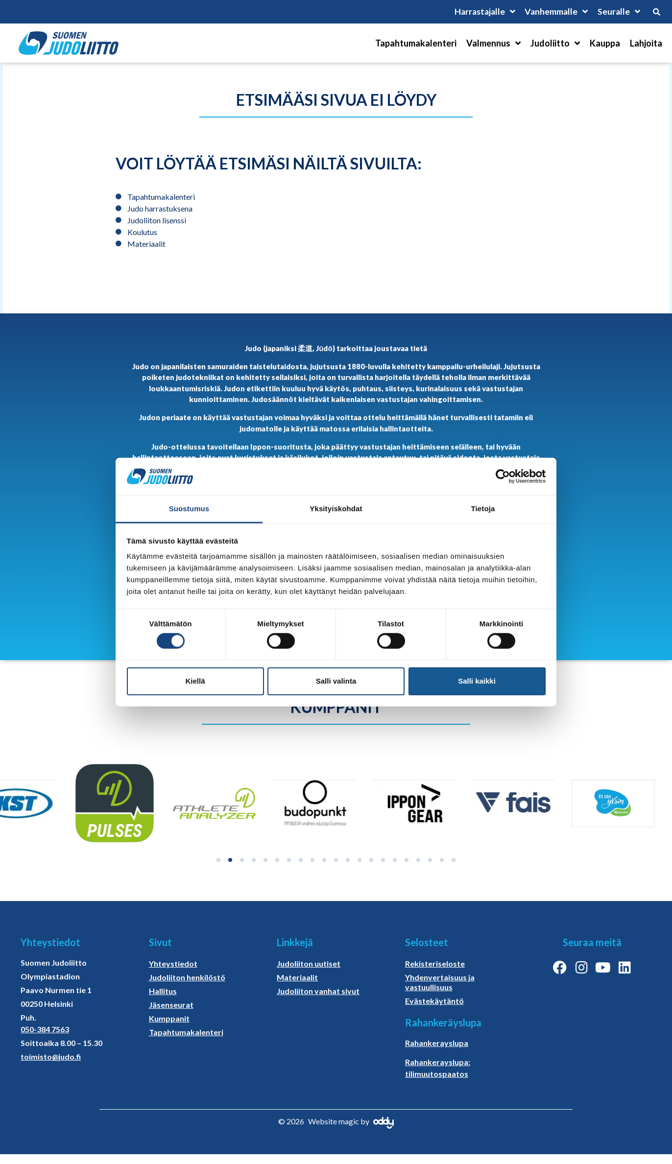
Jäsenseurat (171, 1004)
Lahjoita (646, 43)
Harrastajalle (481, 11)
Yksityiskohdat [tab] (336, 508)
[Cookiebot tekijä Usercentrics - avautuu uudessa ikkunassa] (503, 476)
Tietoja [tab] (483, 508)
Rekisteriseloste (435, 963)
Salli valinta (336, 681)
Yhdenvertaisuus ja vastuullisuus (440, 982)
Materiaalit (297, 977)
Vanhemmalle (555, 11)
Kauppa (605, 43)
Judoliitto (555, 43)
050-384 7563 (45, 1029)
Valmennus (493, 43)
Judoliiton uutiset (308, 963)
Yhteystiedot (173, 963)
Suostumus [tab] (189, 508)
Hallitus (163, 991)
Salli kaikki (477, 681)
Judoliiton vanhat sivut (318, 991)
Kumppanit (169, 1018)
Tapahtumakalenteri (415, 43)
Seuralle (618, 11)
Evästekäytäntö (434, 1000)
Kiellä (195, 681)
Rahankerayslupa (436, 1042)
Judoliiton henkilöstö (187, 977)
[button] (218, 860)
